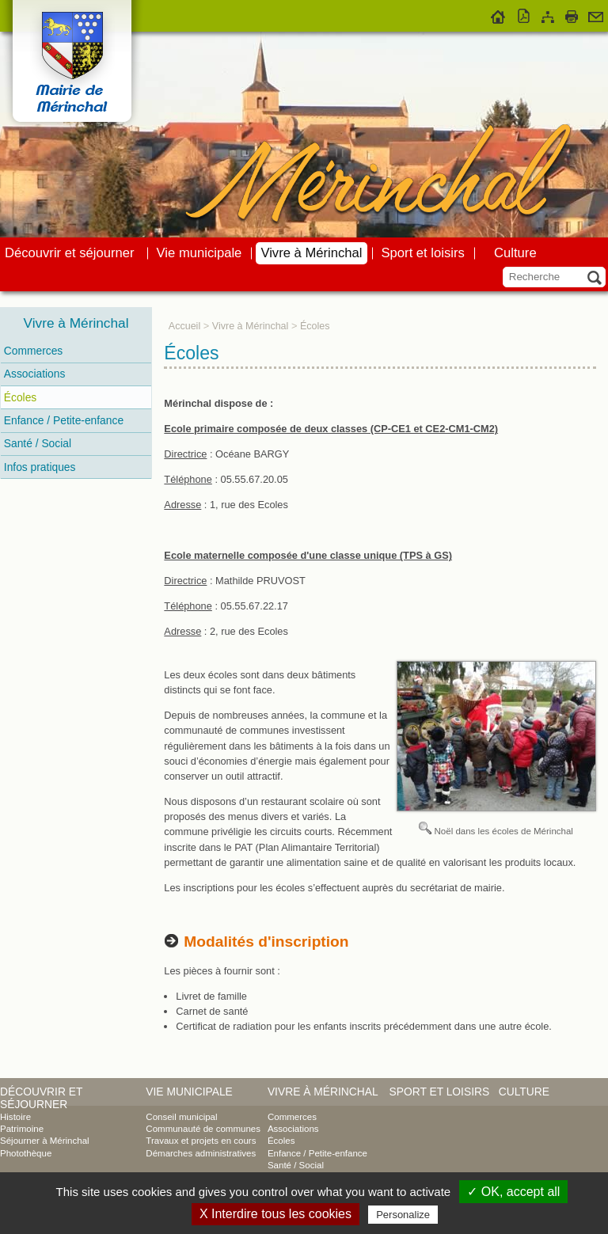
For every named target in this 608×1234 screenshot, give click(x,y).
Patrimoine (22, 1128)
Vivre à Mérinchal (311, 252)
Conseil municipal (181, 1117)
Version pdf (524, 14)
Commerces (33, 350)
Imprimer (572, 14)
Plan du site (548, 14)
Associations (35, 373)
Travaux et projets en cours (201, 1140)
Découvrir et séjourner (70, 252)
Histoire (15, 1117)
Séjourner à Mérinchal (44, 1140)
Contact (595, 14)
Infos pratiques (40, 467)
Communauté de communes (203, 1128)
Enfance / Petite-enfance (64, 420)
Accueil (498, 14)
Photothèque (25, 1153)
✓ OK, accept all (513, 1191)
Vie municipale (199, 252)
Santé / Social (37, 443)
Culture (515, 252)
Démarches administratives (201, 1153)
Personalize (403, 1215)
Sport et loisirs (423, 252)
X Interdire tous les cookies (276, 1214)
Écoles (20, 397)
